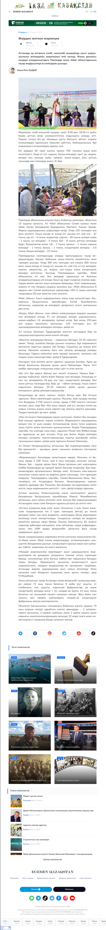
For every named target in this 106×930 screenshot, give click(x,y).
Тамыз (94, 922)
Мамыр (61, 922)
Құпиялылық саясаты (46, 878)
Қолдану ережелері (67, 878)
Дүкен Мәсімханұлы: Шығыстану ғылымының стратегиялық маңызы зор (58, 810)
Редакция (14, 878)
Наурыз (39, 922)
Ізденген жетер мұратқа (35, 825)
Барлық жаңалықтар (52, 859)
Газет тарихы (27, 878)
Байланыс (69, 889)
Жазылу (36, 889)
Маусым (72, 922)
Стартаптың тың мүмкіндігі (36, 839)
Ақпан (28, 922)
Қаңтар (16, 922)
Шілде (83, 922)
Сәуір (50, 922)
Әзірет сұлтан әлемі (32, 796)
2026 (5, 922)
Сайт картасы (85, 878)
